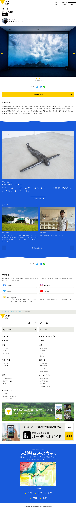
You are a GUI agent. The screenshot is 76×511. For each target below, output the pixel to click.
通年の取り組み (7, 381)
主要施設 (42, 351)
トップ (4, 311)
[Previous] (2, 54)
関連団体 (5, 383)
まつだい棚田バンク (46, 363)
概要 (3, 375)
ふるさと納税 (44, 371)
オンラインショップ (46, 336)
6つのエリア (43, 348)
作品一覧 (18, 311)
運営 (45, 497)
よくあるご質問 (7, 398)
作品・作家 (5, 9)
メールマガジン (45, 375)
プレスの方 (6, 393)
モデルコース (7, 353)
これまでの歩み (7, 378)
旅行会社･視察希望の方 (10, 396)
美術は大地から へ (38, 248)
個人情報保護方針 (45, 386)
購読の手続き (44, 378)
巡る (40, 345)
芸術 (40, 492)
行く (3, 345)
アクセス (5, 336)
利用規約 (42, 383)
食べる (42, 353)
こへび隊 (42, 368)
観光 (50, 492)
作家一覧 (5, 366)
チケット (5, 348)
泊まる (42, 356)
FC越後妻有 (43, 366)
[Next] (74, 54)
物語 (35, 497)
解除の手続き (44, 381)
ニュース (42, 340)
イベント (5, 340)
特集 (30, 492)
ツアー (5, 351)
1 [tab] (36, 78)
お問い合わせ (7, 390)
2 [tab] (39, 78)
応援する (42, 360)
